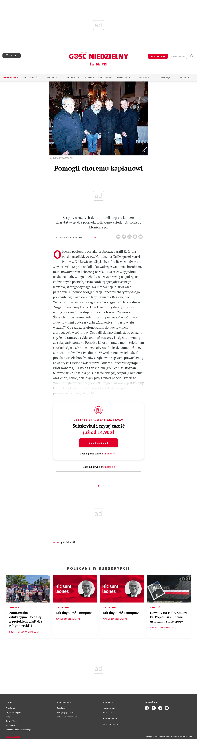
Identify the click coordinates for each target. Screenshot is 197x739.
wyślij (141, 236)
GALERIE (52, 77)
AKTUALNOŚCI (31, 77)
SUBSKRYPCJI (109, 453)
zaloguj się (178, 56)
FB (124, 236)
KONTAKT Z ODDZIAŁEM (98, 77)
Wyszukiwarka (192, 56)
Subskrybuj (98, 442)
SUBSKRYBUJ (158, 56)
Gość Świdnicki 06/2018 (68, 238)
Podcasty (145, 77)
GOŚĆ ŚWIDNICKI (68, 542)
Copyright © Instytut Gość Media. (158, 737)
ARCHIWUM (73, 77)
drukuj (135, 236)
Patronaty (124, 77)
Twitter (130, 236)
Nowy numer (10, 77)
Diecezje (166, 77)
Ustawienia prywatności (67, 716)
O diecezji (186, 77)
